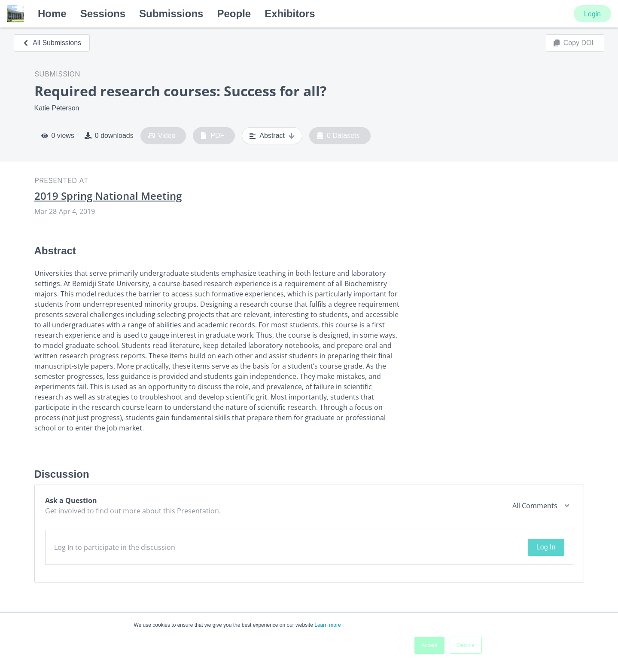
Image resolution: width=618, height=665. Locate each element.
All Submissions (51, 42)
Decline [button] (465, 645)
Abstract (272, 136)
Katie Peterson (56, 108)
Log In (545, 547)
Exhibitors (290, 13)
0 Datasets (338, 136)
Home (52, 13)
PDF (212, 136)
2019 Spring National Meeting (108, 196)
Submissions (171, 13)
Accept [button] (430, 645)
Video (162, 136)
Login (592, 14)
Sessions (102, 13)
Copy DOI (573, 43)
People (234, 13)
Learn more (327, 625)
